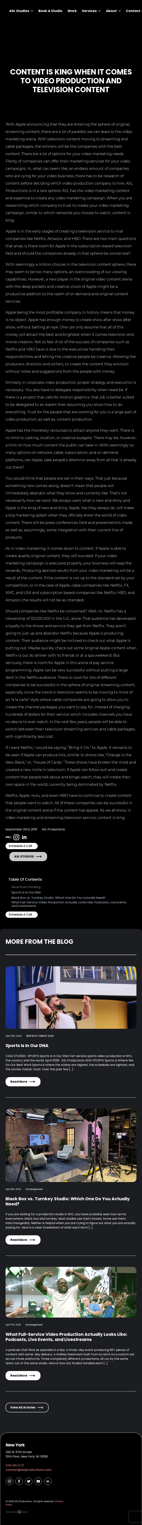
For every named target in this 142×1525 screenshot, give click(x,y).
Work (72, 10)
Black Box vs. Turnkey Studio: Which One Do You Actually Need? (58, 898)
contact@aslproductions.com (28, 1470)
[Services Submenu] (99, 11)
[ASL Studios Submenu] (31, 11)
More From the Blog (25, 887)
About (111, 10)
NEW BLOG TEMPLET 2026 (40, 1035)
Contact (133, 10)
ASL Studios (19, 10)
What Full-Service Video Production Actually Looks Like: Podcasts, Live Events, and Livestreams (69, 904)
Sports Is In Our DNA (26, 892)
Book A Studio (50, 10)
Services (89, 10)
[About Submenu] (119, 11)
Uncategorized (34, 1189)
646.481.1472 (15, 1465)
